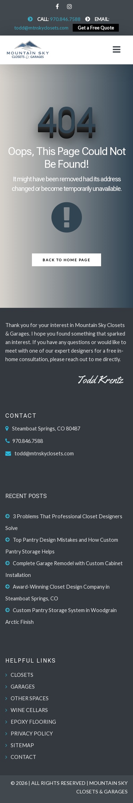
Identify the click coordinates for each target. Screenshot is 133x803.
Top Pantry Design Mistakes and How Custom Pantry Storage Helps (61, 546)
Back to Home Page (66, 260)
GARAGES (23, 687)
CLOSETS (22, 675)
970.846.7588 (65, 19)
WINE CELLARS (29, 710)
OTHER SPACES (30, 698)
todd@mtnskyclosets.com (41, 28)
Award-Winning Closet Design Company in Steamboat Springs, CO (57, 592)
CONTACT (23, 757)
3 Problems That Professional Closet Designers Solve (63, 522)
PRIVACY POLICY (32, 733)
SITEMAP (22, 745)
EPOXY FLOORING (33, 722)
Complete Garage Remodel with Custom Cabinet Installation (64, 569)
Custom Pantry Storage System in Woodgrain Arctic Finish (61, 616)
